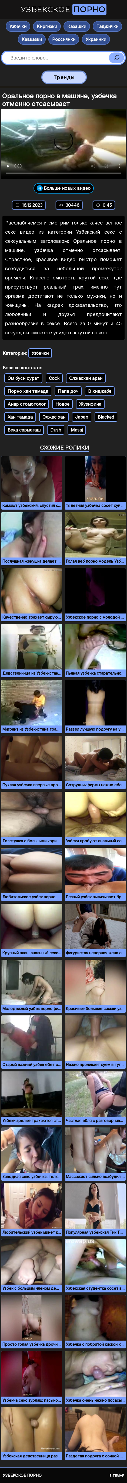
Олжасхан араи (85, 378)
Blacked (106, 417)
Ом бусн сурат (23, 378)
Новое (62, 404)
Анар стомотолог (27, 404)
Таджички (107, 26)
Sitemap (116, 1475)
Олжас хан (53, 417)
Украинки (96, 39)
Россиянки (63, 39)
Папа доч (68, 391)
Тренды (64, 77)
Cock (54, 378)
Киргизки (47, 26)
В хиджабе (99, 391)
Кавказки (32, 39)
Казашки (76, 26)
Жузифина (90, 404)
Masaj (77, 430)
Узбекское (63, 9)
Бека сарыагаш (24, 430)
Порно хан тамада (28, 391)
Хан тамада (20, 417)
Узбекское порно (22, 1475)
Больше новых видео (64, 188)
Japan (81, 417)
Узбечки (17, 26)
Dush (55, 430)
